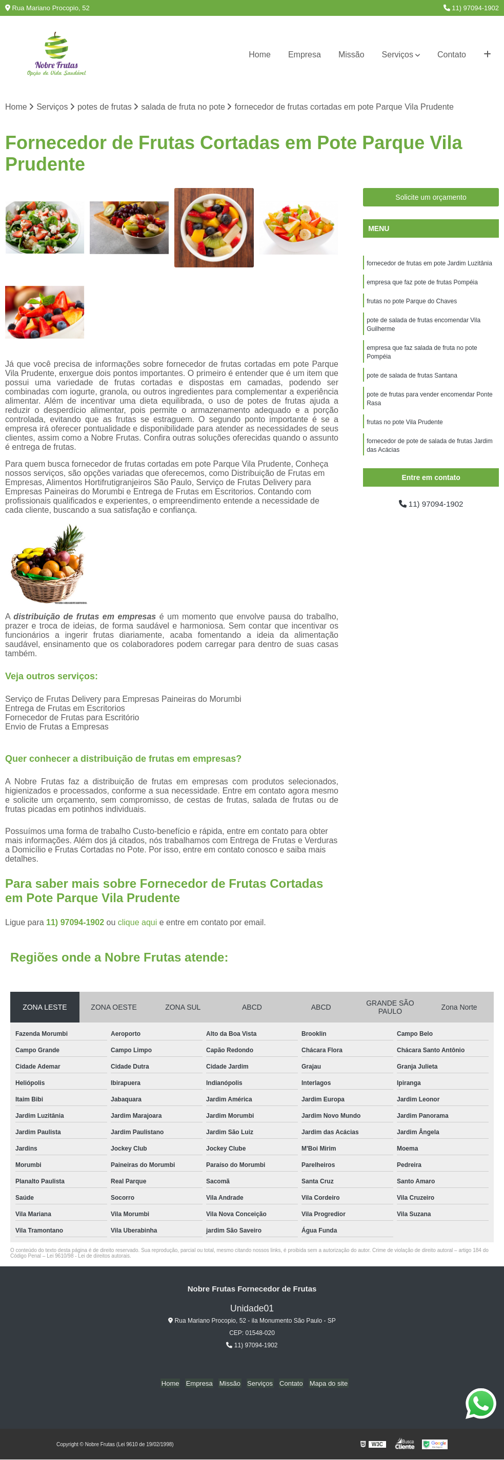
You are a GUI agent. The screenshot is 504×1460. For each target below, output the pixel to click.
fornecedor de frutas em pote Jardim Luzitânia (429, 263)
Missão (351, 54)
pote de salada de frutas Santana (412, 379)
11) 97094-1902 (471, 8)
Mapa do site (325, 1383)
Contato (451, 54)
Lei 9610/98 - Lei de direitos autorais (88, 1256)
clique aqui (137, 923)
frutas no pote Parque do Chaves (412, 302)
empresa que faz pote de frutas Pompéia (422, 283)
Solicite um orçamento (431, 198)
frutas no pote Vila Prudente (405, 427)
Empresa (304, 54)
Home (260, 54)
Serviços (397, 54)
